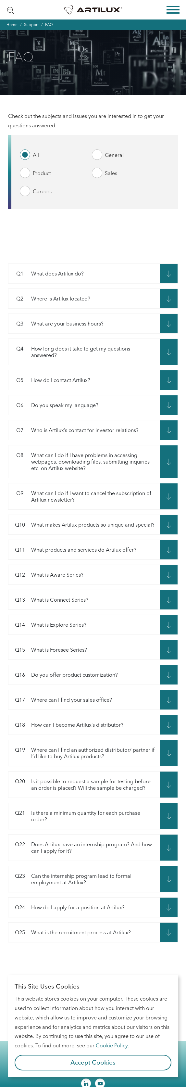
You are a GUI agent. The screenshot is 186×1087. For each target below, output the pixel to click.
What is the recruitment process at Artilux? (69, 932)
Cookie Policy (112, 1045)
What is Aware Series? (45, 574)
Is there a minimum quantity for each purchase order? (74, 816)
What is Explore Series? (47, 624)
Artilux (93, 10)
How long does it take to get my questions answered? (69, 351)
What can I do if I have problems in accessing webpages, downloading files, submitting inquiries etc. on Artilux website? (79, 461)
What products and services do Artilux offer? (72, 549)
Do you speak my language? (53, 405)
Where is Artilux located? (49, 298)
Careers (42, 191)
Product (42, 173)
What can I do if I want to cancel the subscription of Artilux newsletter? (79, 496)
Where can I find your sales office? (60, 700)
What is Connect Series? (48, 599)
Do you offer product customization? (63, 674)
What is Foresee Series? (47, 649)
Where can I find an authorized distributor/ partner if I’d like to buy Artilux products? (81, 753)
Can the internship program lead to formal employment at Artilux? (69, 879)
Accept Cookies (93, 1062)
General (114, 155)
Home (12, 24)
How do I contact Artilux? (49, 380)
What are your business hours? (56, 323)
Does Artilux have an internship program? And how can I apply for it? (80, 847)
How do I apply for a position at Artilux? (66, 907)
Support (31, 24)
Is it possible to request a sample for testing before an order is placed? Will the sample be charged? (79, 784)
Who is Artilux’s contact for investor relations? (73, 430)
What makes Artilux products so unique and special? (81, 524)
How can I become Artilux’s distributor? (65, 725)
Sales (111, 173)
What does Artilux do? (46, 273)
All (36, 155)
